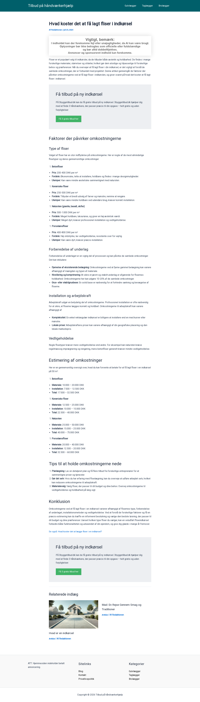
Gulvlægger (133, 5)
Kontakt (82, 675)
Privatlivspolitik (86, 679)
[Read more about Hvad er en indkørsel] (73, 614)
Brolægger (164, 5)
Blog (80, 671)
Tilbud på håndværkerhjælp (50, 5)
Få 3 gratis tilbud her (69, 119)
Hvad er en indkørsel (62, 633)
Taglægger (149, 5)
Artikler (52, 639)
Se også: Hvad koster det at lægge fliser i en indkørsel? (77, 531)
